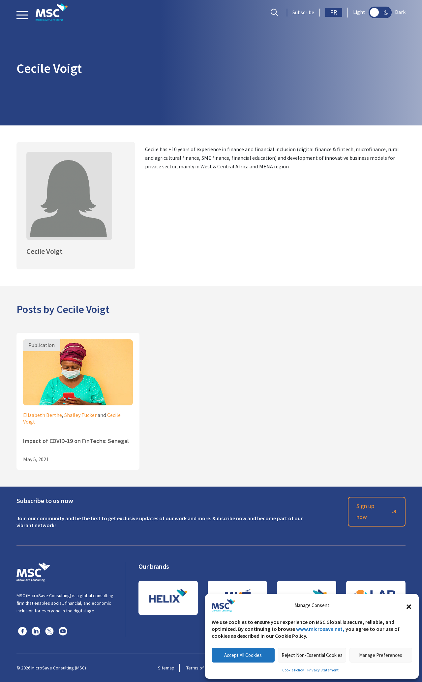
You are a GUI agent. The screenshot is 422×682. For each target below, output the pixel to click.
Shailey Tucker (80, 415)
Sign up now (377, 511)
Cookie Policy (293, 670)
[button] (409, 605)
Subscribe (303, 12)
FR (333, 12)
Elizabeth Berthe (42, 415)
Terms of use (199, 668)
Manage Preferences (380, 655)
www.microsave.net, (320, 629)
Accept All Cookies (243, 655)
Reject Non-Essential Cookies (312, 655)
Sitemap (166, 668)
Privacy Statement (323, 670)
